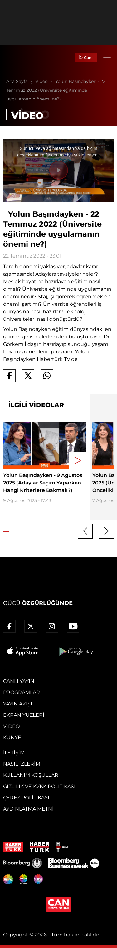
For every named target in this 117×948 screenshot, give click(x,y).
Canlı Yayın (18, 681)
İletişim (14, 753)
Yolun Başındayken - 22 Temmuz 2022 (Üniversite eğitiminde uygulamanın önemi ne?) (55, 90)
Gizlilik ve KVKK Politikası (39, 786)
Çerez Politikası (26, 798)
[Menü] (107, 58)
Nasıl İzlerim (21, 764)
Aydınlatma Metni (28, 809)
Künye (12, 737)
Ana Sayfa (20, 81)
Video (45, 81)
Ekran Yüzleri (23, 715)
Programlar (21, 692)
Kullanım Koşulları (31, 775)
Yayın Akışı (17, 704)
